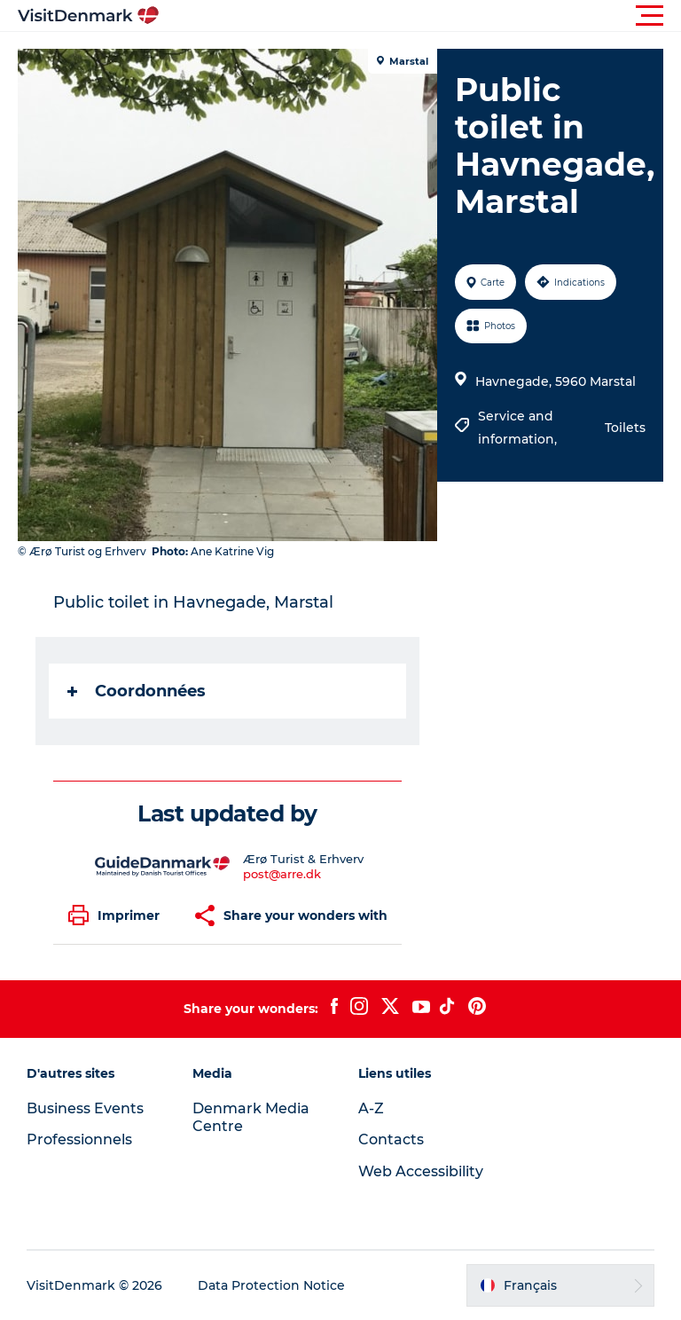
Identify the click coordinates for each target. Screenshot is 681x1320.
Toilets (625, 428)
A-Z (371, 1108)
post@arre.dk (282, 874)
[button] (420, 16)
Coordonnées (136, 691)
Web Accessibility (420, 1171)
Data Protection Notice (271, 1285)
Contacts (391, 1139)
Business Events (85, 1108)
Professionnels (79, 1139)
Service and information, (519, 427)
